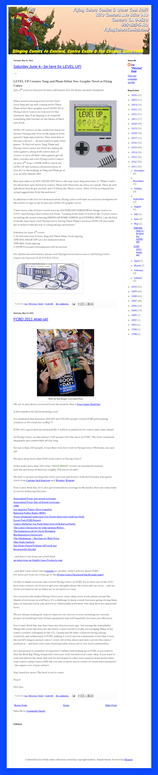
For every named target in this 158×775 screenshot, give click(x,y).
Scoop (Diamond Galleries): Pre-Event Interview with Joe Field (48, 516)
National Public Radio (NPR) (29, 513)
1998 (134, 334)
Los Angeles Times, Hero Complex (32, 509)
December (139, 171)
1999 (134, 329)
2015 (134, 147)
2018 (134, 133)
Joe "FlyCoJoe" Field (136, 68)
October (138, 189)
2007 (134, 301)
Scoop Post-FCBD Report (27, 520)
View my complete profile (132, 79)
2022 (134, 114)
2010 (134, 287)
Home (66, 705)
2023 (134, 109)
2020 (134, 124)
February (138, 270)
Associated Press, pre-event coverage (34, 498)
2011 (134, 167)
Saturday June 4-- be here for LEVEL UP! (47, 66)
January (138, 278)
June (136, 219)
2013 (134, 157)
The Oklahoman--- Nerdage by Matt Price (36, 538)
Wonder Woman (64, 480)
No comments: (62, 304)
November (138, 181)
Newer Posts (20, 705)
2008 (134, 296)
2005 (134, 310)
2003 (134, 315)
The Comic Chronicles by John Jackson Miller (38, 527)
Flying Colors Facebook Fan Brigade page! (80, 574)
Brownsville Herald (24, 549)
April (137, 261)
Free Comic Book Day (88, 404)
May (136, 224)
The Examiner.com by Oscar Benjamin (34, 531)
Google (49, 571)
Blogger (128, 760)
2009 (134, 291)
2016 (134, 143)
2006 (134, 306)
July (136, 214)
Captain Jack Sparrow (38, 480)
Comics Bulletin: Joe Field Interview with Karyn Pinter (44, 524)
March (137, 266)
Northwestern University (28, 535)
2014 (134, 152)
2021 (134, 119)
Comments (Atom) (36, 711)
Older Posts (111, 705)
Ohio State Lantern (23, 542)
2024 (134, 105)
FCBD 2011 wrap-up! (30, 319)
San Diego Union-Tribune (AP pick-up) (35, 545)
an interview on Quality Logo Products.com (37, 560)
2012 (134, 162)
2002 (134, 320)
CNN (16, 506)
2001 (134, 325)
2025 (134, 100)
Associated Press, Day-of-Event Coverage (36, 502)
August (137, 207)
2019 (134, 128)
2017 (134, 138)
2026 (134, 95)
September (138, 199)
